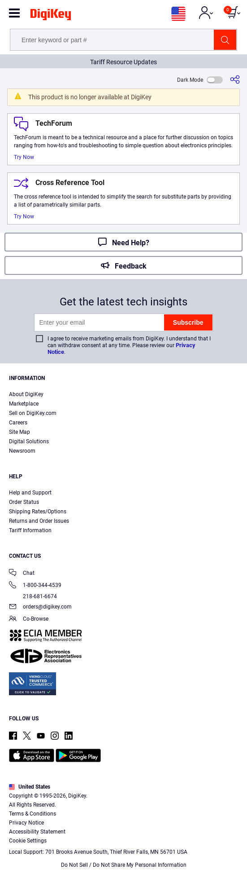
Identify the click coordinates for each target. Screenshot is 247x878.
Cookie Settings (28, 841)
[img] (50, 16)
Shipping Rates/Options (37, 511)
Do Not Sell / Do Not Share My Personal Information (123, 865)
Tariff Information (30, 530)
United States (29, 787)
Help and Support (30, 493)
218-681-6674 (33, 596)
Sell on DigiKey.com (32, 413)
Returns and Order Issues (39, 521)
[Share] (235, 79)
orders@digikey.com (40, 607)
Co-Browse (28, 619)
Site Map (19, 432)
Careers (18, 422)
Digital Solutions (29, 441)
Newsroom (22, 451)
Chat (22, 573)
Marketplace (24, 404)
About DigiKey (26, 394)
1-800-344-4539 (35, 586)
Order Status (24, 502)
